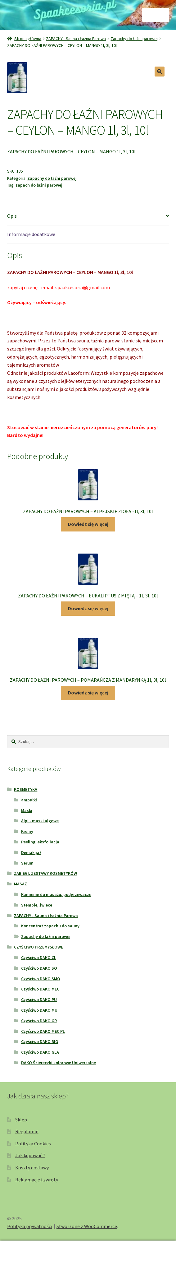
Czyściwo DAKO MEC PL (43, 1031)
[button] (160, 72)
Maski (26, 810)
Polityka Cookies (33, 1143)
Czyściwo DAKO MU (39, 1010)
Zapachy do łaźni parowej (134, 38)
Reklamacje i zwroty (36, 1179)
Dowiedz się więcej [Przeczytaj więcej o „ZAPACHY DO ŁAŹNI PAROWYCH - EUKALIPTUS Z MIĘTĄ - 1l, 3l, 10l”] (88, 608)
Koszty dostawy (32, 1167)
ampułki (29, 800)
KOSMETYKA (25, 789)
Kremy (27, 831)
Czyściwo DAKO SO (39, 968)
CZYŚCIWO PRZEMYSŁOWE (38, 947)
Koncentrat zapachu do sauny (50, 926)
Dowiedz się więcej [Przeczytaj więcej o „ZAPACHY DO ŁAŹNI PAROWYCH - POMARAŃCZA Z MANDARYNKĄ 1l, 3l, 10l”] (88, 692)
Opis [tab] (12, 216)
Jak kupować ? (30, 1155)
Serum (27, 863)
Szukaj (88, 1251)
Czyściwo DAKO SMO (40, 978)
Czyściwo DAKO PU (39, 999)
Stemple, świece (36, 905)
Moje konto (29, 1251)
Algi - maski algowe (40, 821)
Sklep (21, 1119)
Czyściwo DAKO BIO (39, 1041)
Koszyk (136, 1246)
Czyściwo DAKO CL (38, 957)
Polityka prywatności (29, 1226)
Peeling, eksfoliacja (40, 842)
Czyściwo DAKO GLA (40, 1052)
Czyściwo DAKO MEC (40, 989)
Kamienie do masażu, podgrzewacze (56, 894)
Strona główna (27, 38)
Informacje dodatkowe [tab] (31, 234)
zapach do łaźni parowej (39, 185)
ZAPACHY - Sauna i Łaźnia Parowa (76, 38)
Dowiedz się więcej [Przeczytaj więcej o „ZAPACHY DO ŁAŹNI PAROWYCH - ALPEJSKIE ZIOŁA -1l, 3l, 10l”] (88, 524)
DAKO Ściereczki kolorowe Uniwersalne (58, 1062)
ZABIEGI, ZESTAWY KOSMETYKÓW (45, 873)
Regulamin (26, 1131)
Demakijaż (31, 852)
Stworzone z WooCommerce (86, 1226)
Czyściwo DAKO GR (39, 1020)
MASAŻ (20, 884)
